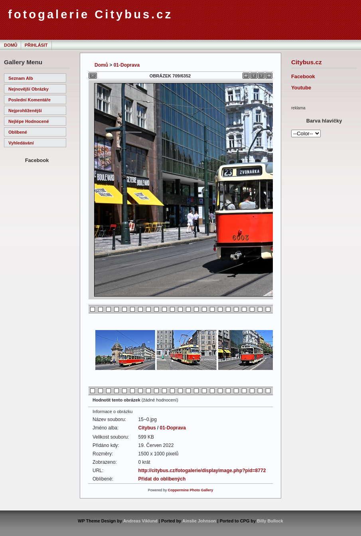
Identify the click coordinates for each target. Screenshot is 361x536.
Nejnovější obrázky (28, 89)
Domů (10, 45)
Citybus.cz (306, 62)
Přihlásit (36, 45)
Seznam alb (20, 78)
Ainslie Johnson (199, 520)
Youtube (301, 88)
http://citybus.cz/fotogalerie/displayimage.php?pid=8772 (202, 470)
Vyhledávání (21, 142)
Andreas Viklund (140, 520)
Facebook (303, 76)
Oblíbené (17, 132)
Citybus (147, 428)
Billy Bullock (270, 520)
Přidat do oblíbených (162, 479)
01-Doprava (127, 65)
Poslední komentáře (29, 99)
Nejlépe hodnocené (28, 121)
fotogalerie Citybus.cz (90, 14)
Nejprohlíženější (25, 110)
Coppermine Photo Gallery (190, 490)
